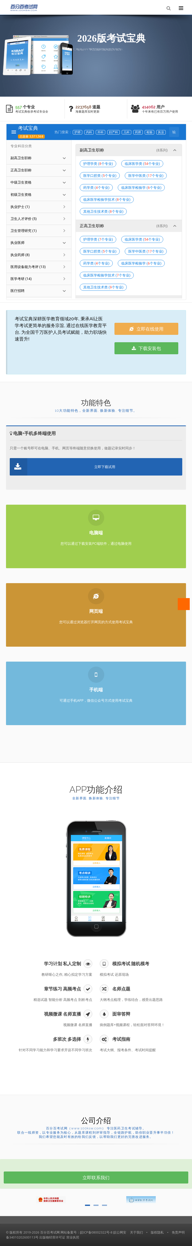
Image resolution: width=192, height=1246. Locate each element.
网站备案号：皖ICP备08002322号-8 (86, 1232)
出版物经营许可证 (52, 1237)
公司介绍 (96, 1120)
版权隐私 (157, 1232)
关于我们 (136, 1232)
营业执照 (72, 1237)
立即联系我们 (96, 1177)
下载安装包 (146, 348)
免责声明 (178, 1232)
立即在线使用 (146, 329)
